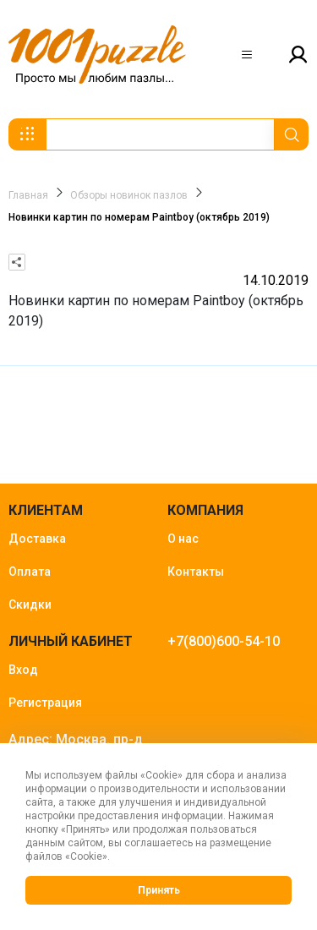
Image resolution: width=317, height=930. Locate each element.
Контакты (195, 571)
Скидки (30, 604)
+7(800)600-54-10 (223, 641)
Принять (159, 890)
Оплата (29, 571)
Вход (23, 669)
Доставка (37, 538)
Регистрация (45, 702)
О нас (183, 538)
